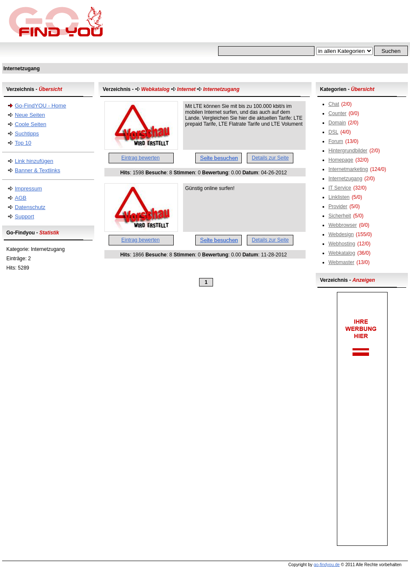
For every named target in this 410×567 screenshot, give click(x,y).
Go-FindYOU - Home (40, 105)
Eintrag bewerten (140, 158)
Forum (335, 141)
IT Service (339, 188)
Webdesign (341, 234)
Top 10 (23, 143)
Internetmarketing (348, 169)
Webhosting (341, 244)
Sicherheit (339, 216)
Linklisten (339, 197)
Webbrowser (342, 225)
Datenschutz (30, 207)
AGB (20, 198)
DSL (333, 132)
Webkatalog (341, 253)
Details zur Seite (270, 158)
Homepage (340, 160)
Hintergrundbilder (347, 151)
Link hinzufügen (34, 161)
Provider (337, 206)
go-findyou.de (327, 564)
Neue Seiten (30, 115)
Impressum (28, 188)
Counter (337, 113)
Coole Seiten (30, 124)
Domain (337, 123)
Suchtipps (27, 133)
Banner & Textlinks (37, 170)
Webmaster (341, 262)
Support (24, 216)
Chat (333, 104)
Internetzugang (345, 179)
